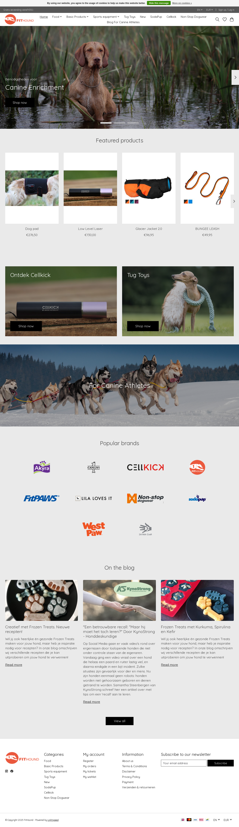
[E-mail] (184, 763)
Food (47, 761)
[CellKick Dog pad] (32, 188)
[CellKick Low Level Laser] (90, 188)
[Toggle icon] (217, 19)
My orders (89, 766)
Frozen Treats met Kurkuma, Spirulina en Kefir (195, 629)
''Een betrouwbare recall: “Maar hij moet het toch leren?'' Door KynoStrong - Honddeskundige (119, 631)
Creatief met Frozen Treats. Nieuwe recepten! (37, 629)
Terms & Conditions (134, 766)
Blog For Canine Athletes (123, 22)
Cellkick (171, 17)
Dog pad (31, 229)
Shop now (21, 102)
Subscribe (220, 763)
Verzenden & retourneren (138, 787)
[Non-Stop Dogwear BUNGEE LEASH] (207, 188)
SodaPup (156, 17)
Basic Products (53, 766)
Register (88, 761)
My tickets (89, 771)
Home (44, 17)
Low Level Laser (90, 229)
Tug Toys (130, 17)
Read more (13, 665)
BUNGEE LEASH (207, 229)
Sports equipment (55, 771)
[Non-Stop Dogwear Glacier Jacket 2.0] (149, 188)
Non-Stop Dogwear (194, 17)
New (143, 17)
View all (119, 721)
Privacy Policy (131, 777)
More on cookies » (182, 3)
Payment (128, 782)
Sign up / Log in (226, 9)
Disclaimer (129, 771)
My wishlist (89, 777)
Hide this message (159, 3)
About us (127, 761)
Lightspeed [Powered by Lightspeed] (53, 820)
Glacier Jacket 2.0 (148, 229)
